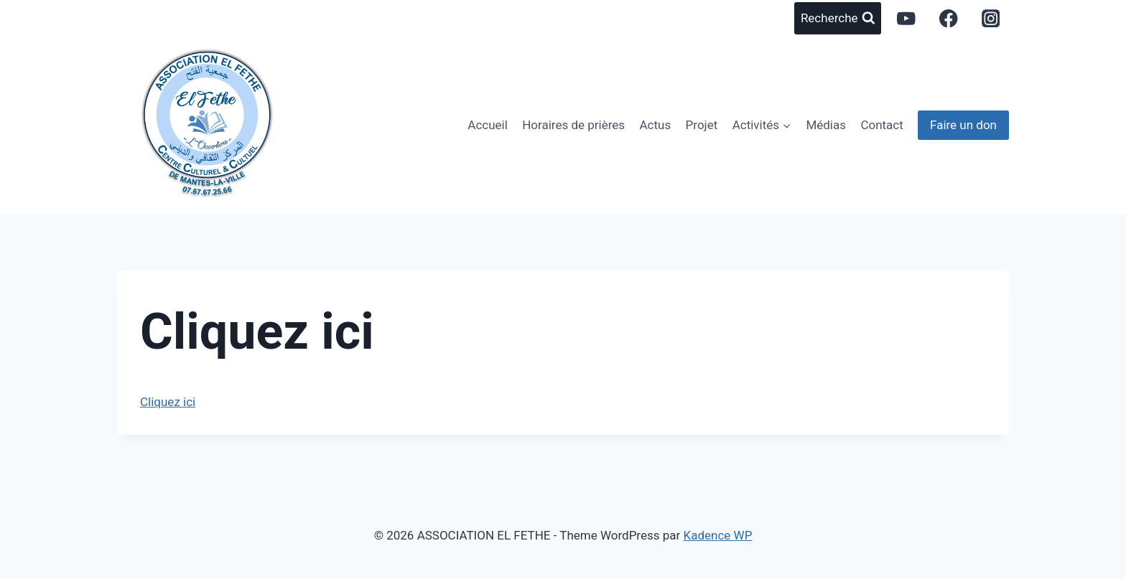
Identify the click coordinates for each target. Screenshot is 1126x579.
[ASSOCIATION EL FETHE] (207, 118)
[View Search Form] (837, 18)
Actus (655, 125)
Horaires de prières (573, 125)
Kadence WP (718, 535)
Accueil (487, 125)
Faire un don (963, 125)
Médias (826, 125)
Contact (881, 125)
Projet (702, 125)
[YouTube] (906, 18)
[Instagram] (990, 18)
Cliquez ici (167, 402)
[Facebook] (948, 18)
